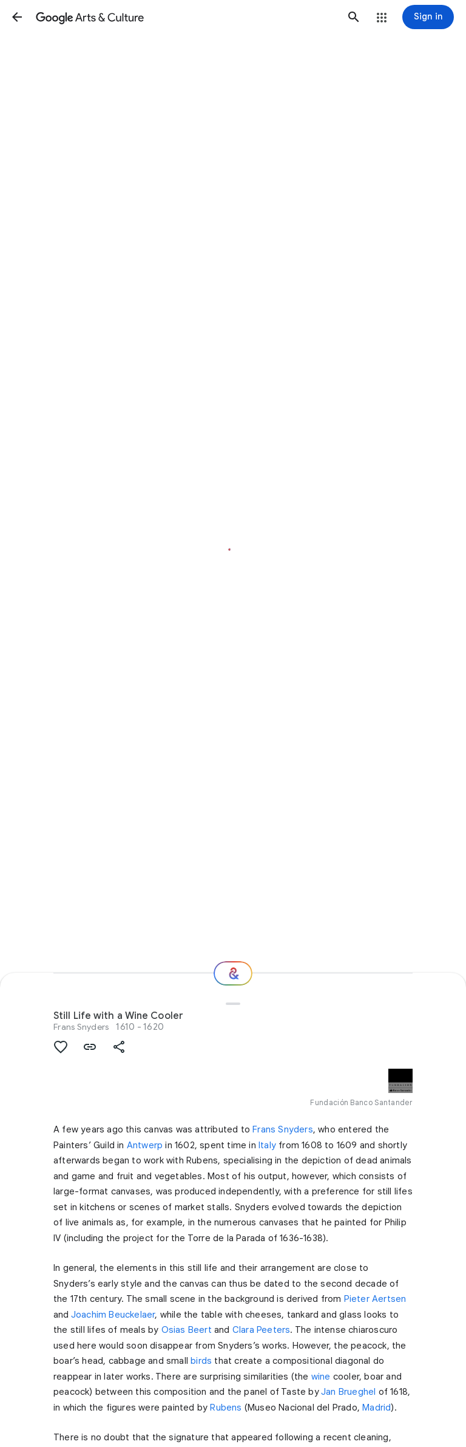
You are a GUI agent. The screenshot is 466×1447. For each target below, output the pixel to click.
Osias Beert (186, 1329)
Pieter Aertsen (375, 1298)
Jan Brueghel (348, 1391)
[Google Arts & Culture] (185, 17)
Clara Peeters (261, 1329)
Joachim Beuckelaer (113, 1314)
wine (321, 1376)
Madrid (376, 1407)
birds (201, 1360)
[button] (17, 17)
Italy (267, 1145)
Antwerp (145, 1145)
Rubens (225, 1407)
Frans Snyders (81, 1026)
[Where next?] (233, 973)
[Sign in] (428, 17)
